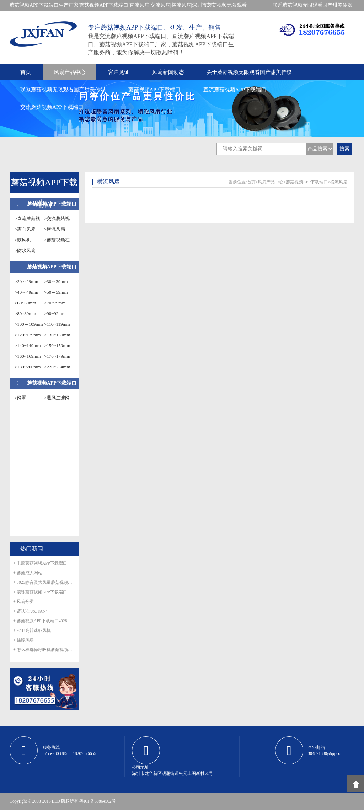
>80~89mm (25, 313)
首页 (25, 72)
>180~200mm (28, 366)
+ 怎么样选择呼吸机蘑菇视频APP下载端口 (44, 650)
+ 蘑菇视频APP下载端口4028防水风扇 (44, 621)
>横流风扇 (54, 229)
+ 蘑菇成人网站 (27, 573)
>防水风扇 (25, 250)
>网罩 (20, 397)
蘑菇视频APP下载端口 (154, 89)
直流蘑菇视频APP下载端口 (235, 89)
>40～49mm (26, 292)
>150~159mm (57, 345)
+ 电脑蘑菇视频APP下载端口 (40, 563)
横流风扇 (338, 182)
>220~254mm (57, 366)
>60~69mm (25, 302)
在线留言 (344, 15)
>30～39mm (56, 281)
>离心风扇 (25, 229)
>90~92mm (55, 313)
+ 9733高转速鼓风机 (32, 630)
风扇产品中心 (70, 72)
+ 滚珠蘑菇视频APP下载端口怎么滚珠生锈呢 (44, 592)
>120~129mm (28, 334)
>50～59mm (56, 292)
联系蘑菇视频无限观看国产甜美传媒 (63, 89)
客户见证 (118, 72)
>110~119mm (57, 324)
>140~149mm (28, 345)
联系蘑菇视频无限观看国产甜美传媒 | (313, 5)
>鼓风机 (23, 240)
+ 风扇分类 (23, 601)
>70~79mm (55, 302)
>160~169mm (28, 356)
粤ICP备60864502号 (97, 801)
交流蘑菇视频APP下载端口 (52, 107)
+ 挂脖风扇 (23, 640)
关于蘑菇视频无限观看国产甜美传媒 (249, 72)
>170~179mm (57, 356)
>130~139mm (57, 334)
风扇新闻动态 (168, 72)
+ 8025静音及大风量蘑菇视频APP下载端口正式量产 (44, 582)
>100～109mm (29, 324)
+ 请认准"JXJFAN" (30, 611)
